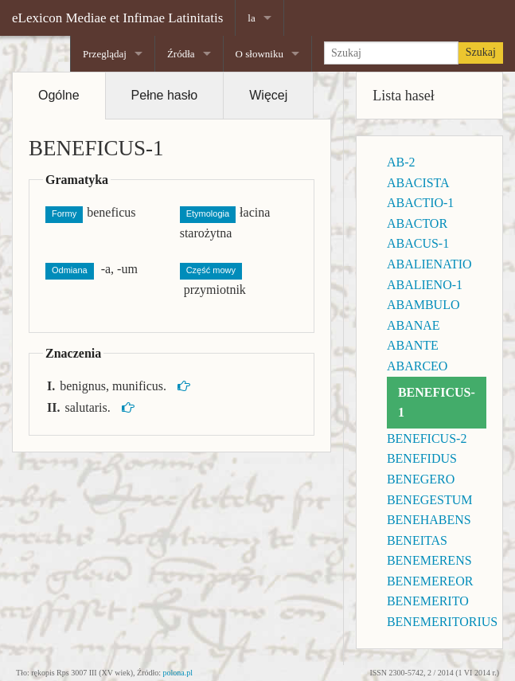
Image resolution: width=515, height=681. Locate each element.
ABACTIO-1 (420, 202)
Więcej (268, 95)
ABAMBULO (423, 304)
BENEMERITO (428, 601)
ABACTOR (417, 223)
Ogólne (59, 95)
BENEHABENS (429, 519)
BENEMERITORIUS (442, 621)
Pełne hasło (164, 95)
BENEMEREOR (430, 581)
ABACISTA (418, 183)
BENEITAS (417, 540)
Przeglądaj (105, 54)
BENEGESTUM (430, 500)
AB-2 (401, 162)
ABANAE (413, 325)
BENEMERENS (429, 560)
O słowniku (259, 54)
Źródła (181, 54)
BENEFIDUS (422, 458)
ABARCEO (417, 366)
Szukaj (481, 52)
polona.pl (178, 672)
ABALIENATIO (429, 264)
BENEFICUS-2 (426, 438)
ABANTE (413, 345)
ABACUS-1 (418, 243)
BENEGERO (421, 479)
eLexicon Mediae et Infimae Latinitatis (117, 17)
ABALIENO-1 (424, 285)
